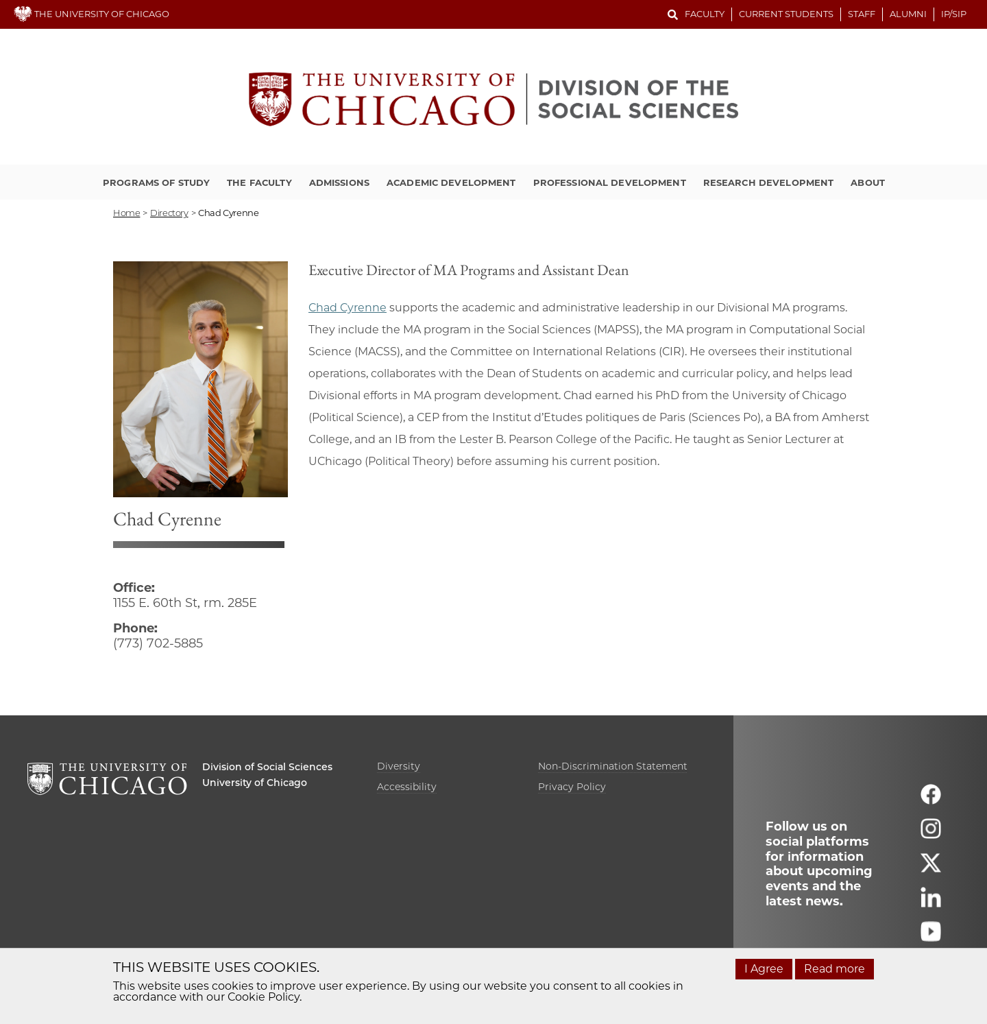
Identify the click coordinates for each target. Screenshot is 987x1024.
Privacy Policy (572, 787)
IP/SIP (953, 13)
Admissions (339, 182)
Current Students (786, 13)
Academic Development (451, 182)
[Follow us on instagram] (931, 835)
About (868, 182)
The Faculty (259, 182)
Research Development (768, 182)
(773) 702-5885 (158, 643)
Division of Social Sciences (267, 767)
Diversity (398, 766)
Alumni (908, 13)
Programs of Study (156, 182)
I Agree (763, 968)
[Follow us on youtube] (931, 937)
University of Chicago (254, 782)
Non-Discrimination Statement (612, 766)
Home (126, 212)
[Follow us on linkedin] (931, 903)
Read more (834, 968)
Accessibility (407, 787)
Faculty (704, 13)
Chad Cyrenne (347, 307)
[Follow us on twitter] (931, 869)
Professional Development (609, 182)
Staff (861, 13)
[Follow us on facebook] (931, 800)
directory (169, 212)
